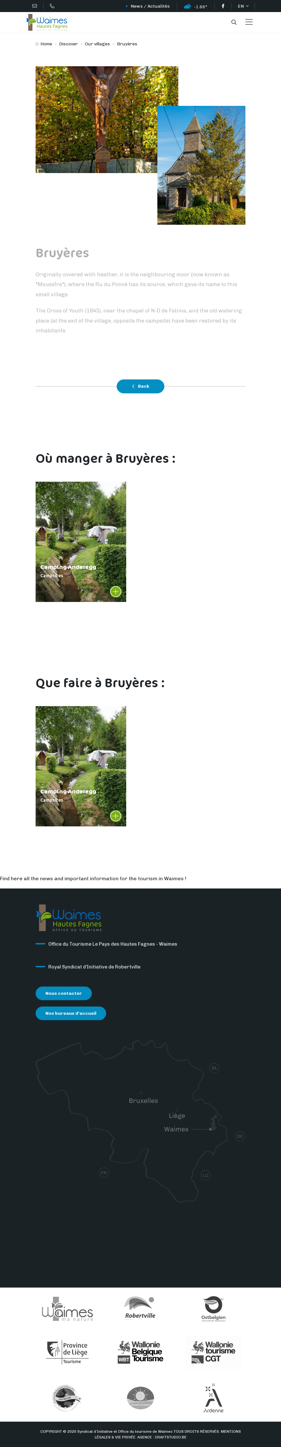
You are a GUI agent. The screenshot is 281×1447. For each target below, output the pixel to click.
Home (46, 44)
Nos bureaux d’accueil (70, 1014)
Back (140, 386)
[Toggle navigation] (249, 22)
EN (241, 6)
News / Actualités (150, 6)
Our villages (97, 44)
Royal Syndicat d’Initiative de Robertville (94, 968)
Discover (68, 44)
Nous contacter (63, 994)
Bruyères (127, 44)
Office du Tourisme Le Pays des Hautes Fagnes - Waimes (112, 945)
